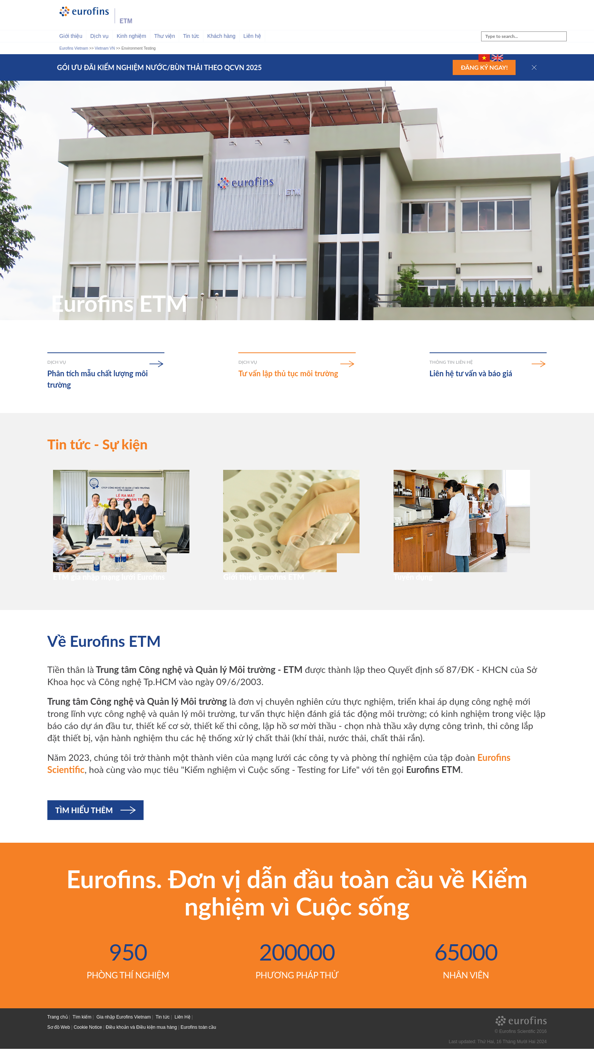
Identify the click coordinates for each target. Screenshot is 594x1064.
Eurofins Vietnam (73, 48)
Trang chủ (57, 1032)
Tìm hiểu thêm (84, 825)
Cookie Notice (87, 1042)
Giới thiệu (71, 36)
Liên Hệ (183, 1032)
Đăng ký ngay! (484, 67)
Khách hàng (221, 36)
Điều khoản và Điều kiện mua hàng (141, 1042)
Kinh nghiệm (131, 36)
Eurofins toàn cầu (198, 1042)
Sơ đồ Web (58, 1042)
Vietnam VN (105, 48)
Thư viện (164, 36)
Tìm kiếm (82, 1032)
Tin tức (191, 36)
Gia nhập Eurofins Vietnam (123, 1032)
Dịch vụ (99, 36)
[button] (534, 67)
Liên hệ (252, 36)
